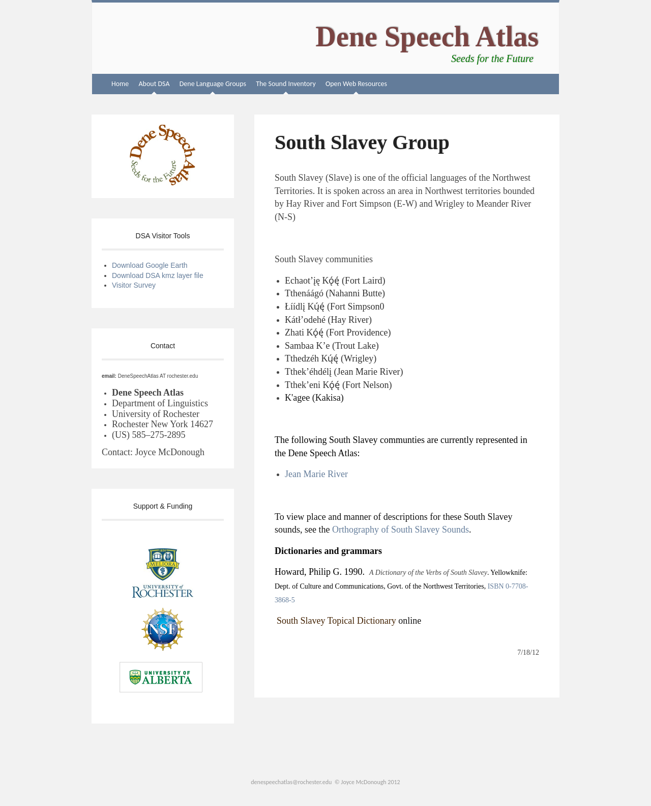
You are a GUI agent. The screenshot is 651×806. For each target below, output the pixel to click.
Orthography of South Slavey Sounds (400, 529)
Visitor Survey (134, 285)
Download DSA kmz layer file (158, 275)
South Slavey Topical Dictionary (336, 621)
